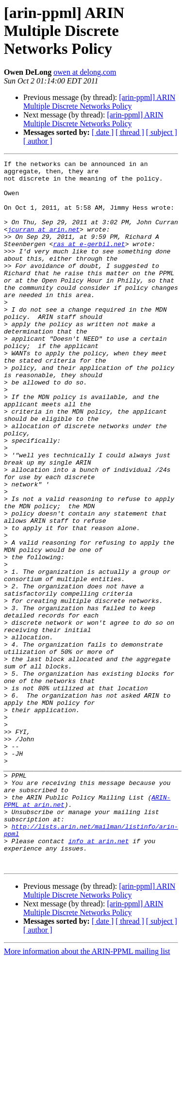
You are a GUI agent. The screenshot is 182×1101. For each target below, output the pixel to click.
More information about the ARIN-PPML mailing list (87, 1092)
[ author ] (37, 141)
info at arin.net (98, 977)
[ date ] (103, 132)
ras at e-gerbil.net (89, 261)
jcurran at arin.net (44, 243)
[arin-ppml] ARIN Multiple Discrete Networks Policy (99, 101)
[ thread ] (130, 132)
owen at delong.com (84, 72)
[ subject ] (161, 132)
